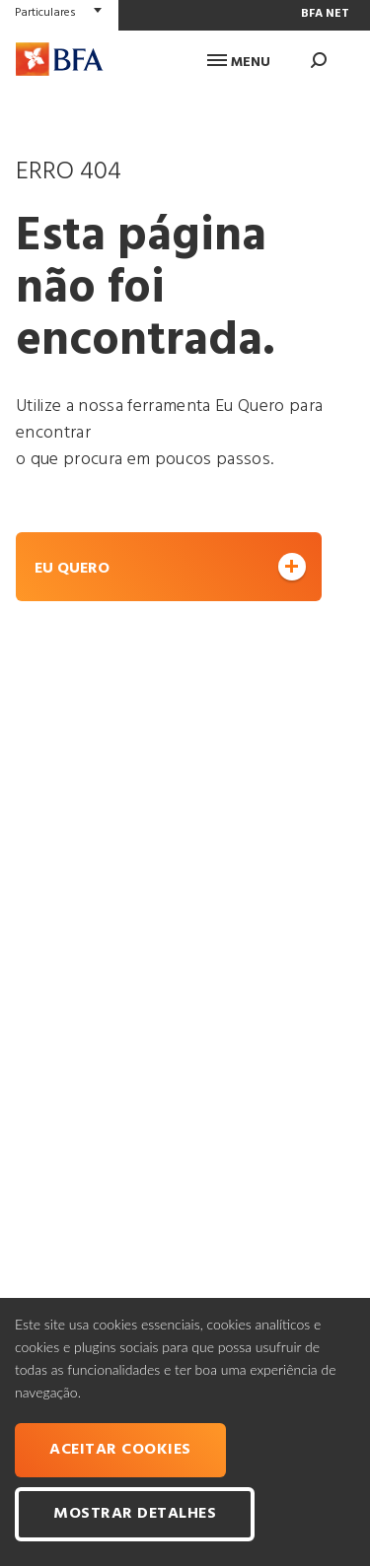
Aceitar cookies (120, 1450)
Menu (238, 62)
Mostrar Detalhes (134, 1514)
